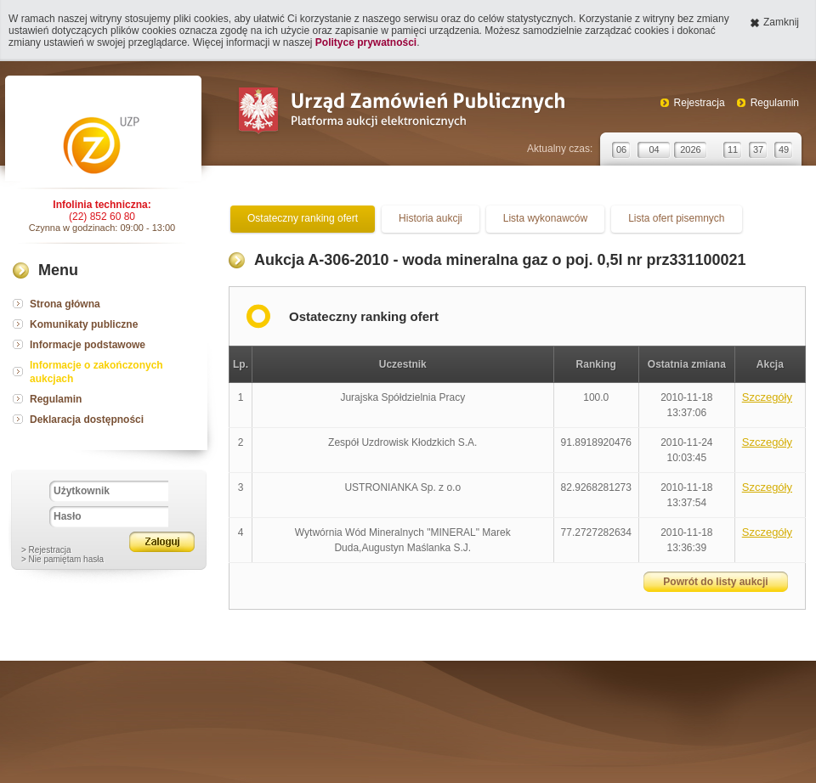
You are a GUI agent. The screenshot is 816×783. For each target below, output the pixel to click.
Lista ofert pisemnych (676, 218)
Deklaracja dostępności (87, 419)
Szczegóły (767, 397)
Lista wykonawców (545, 218)
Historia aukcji (430, 218)
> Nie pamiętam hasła (62, 559)
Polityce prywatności (365, 42)
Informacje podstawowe (87, 345)
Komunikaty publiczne (84, 324)
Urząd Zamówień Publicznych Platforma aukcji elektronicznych (400, 112)
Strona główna (65, 304)
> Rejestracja (46, 550)
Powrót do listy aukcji (715, 582)
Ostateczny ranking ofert (302, 218)
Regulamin (775, 103)
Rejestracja (699, 103)
